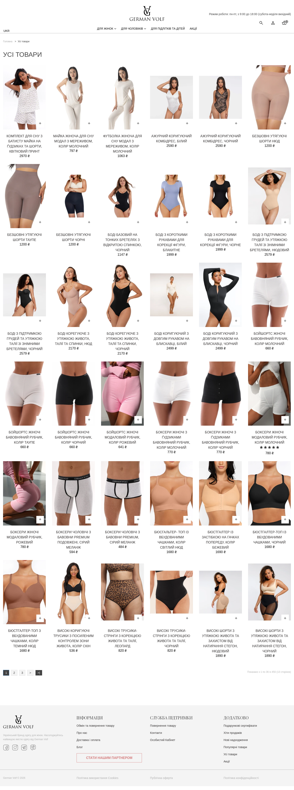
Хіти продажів (233, 736)
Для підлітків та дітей (168, 32)
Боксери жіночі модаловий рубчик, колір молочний (269, 441)
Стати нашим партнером (258, 20)
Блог (80, 751)
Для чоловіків (133, 32)
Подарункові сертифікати (240, 729)
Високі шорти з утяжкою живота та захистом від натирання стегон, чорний (269, 645)
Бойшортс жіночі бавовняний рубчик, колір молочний (269, 342)
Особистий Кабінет (162, 743)
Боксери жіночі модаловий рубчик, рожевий (24, 541)
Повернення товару (163, 729)
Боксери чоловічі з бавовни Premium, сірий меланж (122, 541)
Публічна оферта (161, 781)
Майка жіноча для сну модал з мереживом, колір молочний (73, 145)
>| (39, 676)
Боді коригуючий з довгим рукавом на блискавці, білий (171, 342)
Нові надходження (236, 743)
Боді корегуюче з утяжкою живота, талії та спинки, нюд (73, 342)
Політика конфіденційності (241, 781)
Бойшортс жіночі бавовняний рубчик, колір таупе (24, 441)
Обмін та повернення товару (95, 729)
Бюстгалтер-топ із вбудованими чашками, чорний (269, 541)
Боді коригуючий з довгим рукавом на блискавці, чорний (220, 342)
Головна (7, 45)
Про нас (82, 736)
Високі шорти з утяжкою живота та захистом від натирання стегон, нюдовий (220, 645)
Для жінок (106, 32)
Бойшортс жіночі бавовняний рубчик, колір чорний (73, 441)
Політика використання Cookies (97, 781)
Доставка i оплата (88, 743)
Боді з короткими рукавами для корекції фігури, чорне (220, 244)
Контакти (156, 736)
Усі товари (230, 758)
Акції (193, 32)
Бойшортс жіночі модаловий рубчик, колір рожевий (122, 441)
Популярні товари (235, 751)
